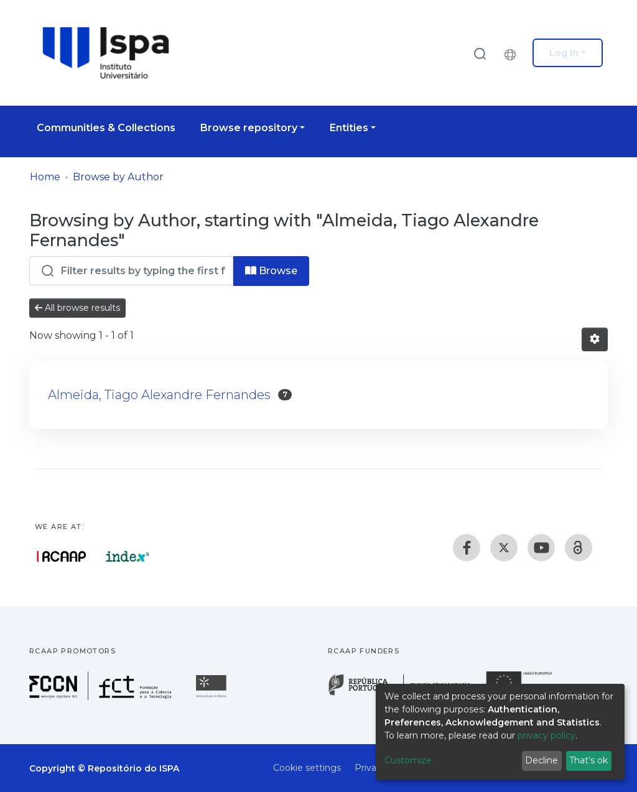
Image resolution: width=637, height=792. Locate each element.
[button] (513, 52)
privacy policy (546, 735)
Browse (271, 271)
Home (45, 177)
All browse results (77, 307)
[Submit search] (479, 53)
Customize (408, 760)
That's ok (588, 760)
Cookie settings (307, 767)
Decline (541, 760)
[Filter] (131, 271)
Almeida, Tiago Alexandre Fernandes (159, 394)
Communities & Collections (106, 128)
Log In (564, 52)
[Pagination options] (595, 339)
